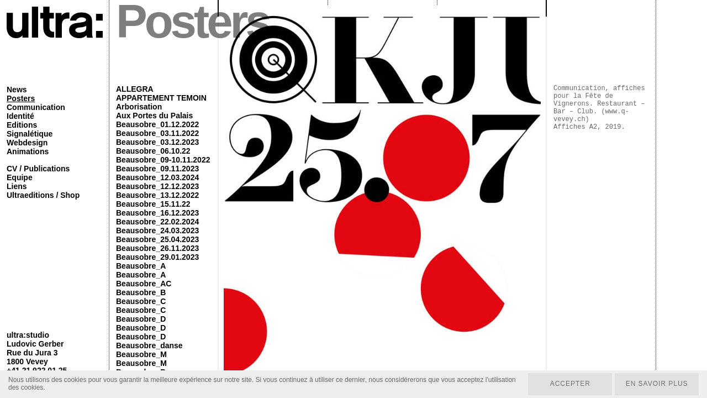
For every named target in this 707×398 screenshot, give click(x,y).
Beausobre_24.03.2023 (157, 230)
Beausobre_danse (149, 345)
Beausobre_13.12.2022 (157, 195)
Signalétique (29, 133)
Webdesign (27, 142)
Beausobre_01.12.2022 (157, 124)
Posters (21, 98)
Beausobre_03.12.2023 (157, 142)
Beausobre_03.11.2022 (157, 133)
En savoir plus (656, 384)
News (17, 89)
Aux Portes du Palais (154, 115)
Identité (20, 116)
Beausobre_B (141, 292)
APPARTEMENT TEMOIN (161, 97)
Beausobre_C (141, 301)
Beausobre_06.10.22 (153, 150)
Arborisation (139, 106)
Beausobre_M (141, 354)
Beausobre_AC (143, 283)
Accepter (570, 384)
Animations (28, 151)
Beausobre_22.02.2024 (157, 221)
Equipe (20, 177)
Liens (17, 186)
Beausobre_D (141, 319)
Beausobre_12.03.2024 (157, 177)
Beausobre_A (141, 265)
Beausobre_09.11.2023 (157, 168)
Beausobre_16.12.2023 (157, 212)
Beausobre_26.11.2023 (157, 248)
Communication (36, 107)
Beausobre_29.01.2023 (157, 257)
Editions (22, 125)
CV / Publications (38, 168)
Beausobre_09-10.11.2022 (163, 159)
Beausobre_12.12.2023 (157, 186)
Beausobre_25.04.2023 (157, 239)
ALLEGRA (135, 89)
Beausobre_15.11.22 (153, 204)
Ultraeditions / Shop (43, 195)
